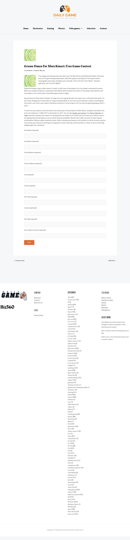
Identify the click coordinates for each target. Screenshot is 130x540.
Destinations (72, 334)
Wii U (69, 502)
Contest (37, 70)
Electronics (71, 351)
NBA (69, 424)
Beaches (71, 312)
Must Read (71, 422)
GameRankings (73, 381)
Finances (71, 359)
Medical (70, 412)
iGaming (70, 395)
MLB (69, 415)
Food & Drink (72, 361)
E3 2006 (70, 339)
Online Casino (72, 434)
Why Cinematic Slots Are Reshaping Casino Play (113, 335)
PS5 (69, 454)
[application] (81, 28)
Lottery (70, 410)
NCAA (70, 427)
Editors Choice (72, 344)
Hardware (71, 393)
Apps (69, 310)
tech (69, 483)
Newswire (71, 429)
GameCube (71, 378)
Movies (70, 420)
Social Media (72, 476)
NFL (69, 432)
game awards (72, 376)
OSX (69, 437)
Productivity (72, 442)
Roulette (71, 461)
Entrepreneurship (74, 354)
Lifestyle (71, 403)
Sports (70, 481)
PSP (69, 456)
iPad (69, 398)
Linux (69, 405)
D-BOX (70, 332)
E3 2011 (70, 342)
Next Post (112, 264)
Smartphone (72, 468)
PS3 (69, 449)
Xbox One (71, 517)
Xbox (69, 512)
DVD (69, 337)
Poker (70, 439)
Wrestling (71, 510)
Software (71, 478)
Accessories (72, 303)
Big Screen (71, 317)
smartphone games (74, 471)
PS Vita (70, 444)
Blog (69, 320)
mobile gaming (73, 417)
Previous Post (19, 264)
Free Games (72, 366)
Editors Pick (72, 347)
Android (70, 308)
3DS (69, 300)
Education (71, 349)
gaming (70, 385)
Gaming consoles (73, 388)
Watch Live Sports (74, 498)
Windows (71, 505)
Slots (69, 466)
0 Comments (28, 70)
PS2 (69, 446)
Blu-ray (70, 322)
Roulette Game (73, 463)
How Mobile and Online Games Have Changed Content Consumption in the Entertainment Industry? (114, 328)
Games (70, 383)
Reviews (70, 459)
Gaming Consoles (107, 303)
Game (70, 373)
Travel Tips (71, 490)
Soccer (70, 473)
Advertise (37, 301)
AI (68, 305)
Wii (69, 500)
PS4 (69, 451)
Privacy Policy (38, 318)
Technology (72, 485)
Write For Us (38, 306)
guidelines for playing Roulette (78, 390)
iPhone (70, 400)
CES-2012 (71, 325)
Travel (70, 488)
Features (71, 356)
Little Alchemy (73, 407)
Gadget (70, 368)
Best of (70, 315)
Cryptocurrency (73, 330)
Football (70, 364)
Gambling (71, 371)
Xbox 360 (71, 515)
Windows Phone (73, 507)
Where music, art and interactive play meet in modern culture (114, 341)
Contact (37, 303)
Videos (70, 495)
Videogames (72, 493)
